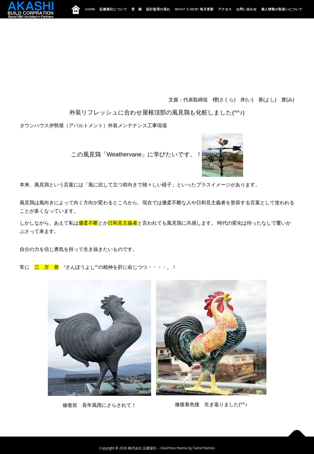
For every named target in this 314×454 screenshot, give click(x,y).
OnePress (168, 448)
